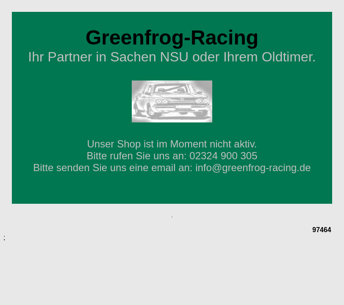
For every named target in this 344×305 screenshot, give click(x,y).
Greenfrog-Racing (172, 37)
